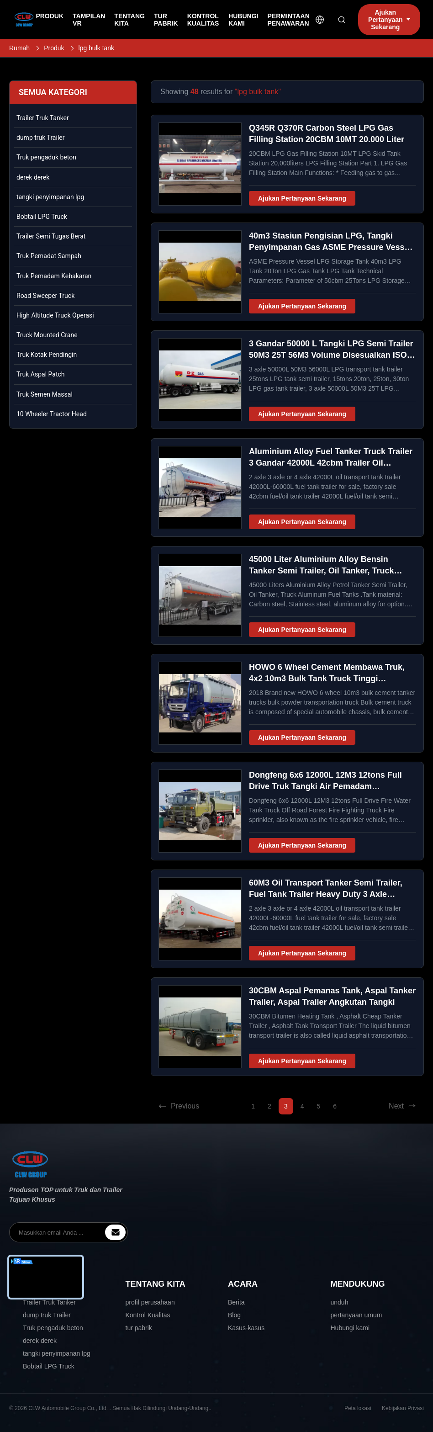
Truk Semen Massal (44, 394)
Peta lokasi (357, 1408)
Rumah (19, 48)
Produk (54, 48)
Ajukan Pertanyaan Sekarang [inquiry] (389, 20)
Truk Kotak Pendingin (46, 354)
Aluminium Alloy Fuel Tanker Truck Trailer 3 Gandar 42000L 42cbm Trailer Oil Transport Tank (330, 463)
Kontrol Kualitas (148, 1315)
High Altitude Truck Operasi (55, 315)
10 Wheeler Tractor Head (51, 414)
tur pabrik (139, 1327)
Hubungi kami (350, 1327)
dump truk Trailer (40, 137)
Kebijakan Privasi (403, 1408)
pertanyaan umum (356, 1315)
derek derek (32, 177)
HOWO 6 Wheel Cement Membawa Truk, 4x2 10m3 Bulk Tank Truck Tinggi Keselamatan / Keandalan (327, 679)
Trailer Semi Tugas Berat (50, 236)
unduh (340, 1302)
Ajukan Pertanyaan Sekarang (302, 198)
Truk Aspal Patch (40, 374)
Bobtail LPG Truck (41, 216)
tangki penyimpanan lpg (50, 197)
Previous (178, 1106)
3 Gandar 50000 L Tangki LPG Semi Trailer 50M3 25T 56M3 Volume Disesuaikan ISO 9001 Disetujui (331, 355)
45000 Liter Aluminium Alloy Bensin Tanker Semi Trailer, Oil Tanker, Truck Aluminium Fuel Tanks (321, 571)
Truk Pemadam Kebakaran (53, 276)
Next (403, 1106)
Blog (234, 1315)
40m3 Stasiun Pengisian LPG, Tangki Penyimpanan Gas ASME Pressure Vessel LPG (330, 247)
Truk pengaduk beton (46, 157)
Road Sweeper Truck (45, 295)
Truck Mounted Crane (47, 335)
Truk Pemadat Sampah (48, 256)
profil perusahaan (150, 1302)
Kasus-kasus (246, 1327)
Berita (236, 1302)
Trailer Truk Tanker (42, 118)
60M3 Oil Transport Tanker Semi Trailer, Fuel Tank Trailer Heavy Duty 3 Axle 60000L (325, 894)
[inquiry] (115, 1232)
